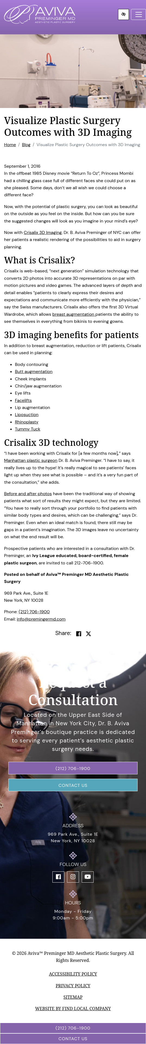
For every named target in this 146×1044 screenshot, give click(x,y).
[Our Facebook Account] (58, 877)
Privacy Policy (73, 986)
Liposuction (27, 414)
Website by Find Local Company (73, 1009)
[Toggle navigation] (138, 14)
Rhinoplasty (26, 422)
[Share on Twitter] (88, 634)
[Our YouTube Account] (88, 877)
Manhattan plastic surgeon (31, 460)
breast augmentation (74, 314)
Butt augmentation (33, 371)
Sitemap (73, 997)
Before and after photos (28, 494)
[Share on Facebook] (78, 634)
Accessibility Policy (73, 974)
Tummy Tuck (27, 429)
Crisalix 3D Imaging (43, 232)
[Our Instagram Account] (73, 877)
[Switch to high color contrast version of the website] (123, 14)
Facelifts (23, 400)
